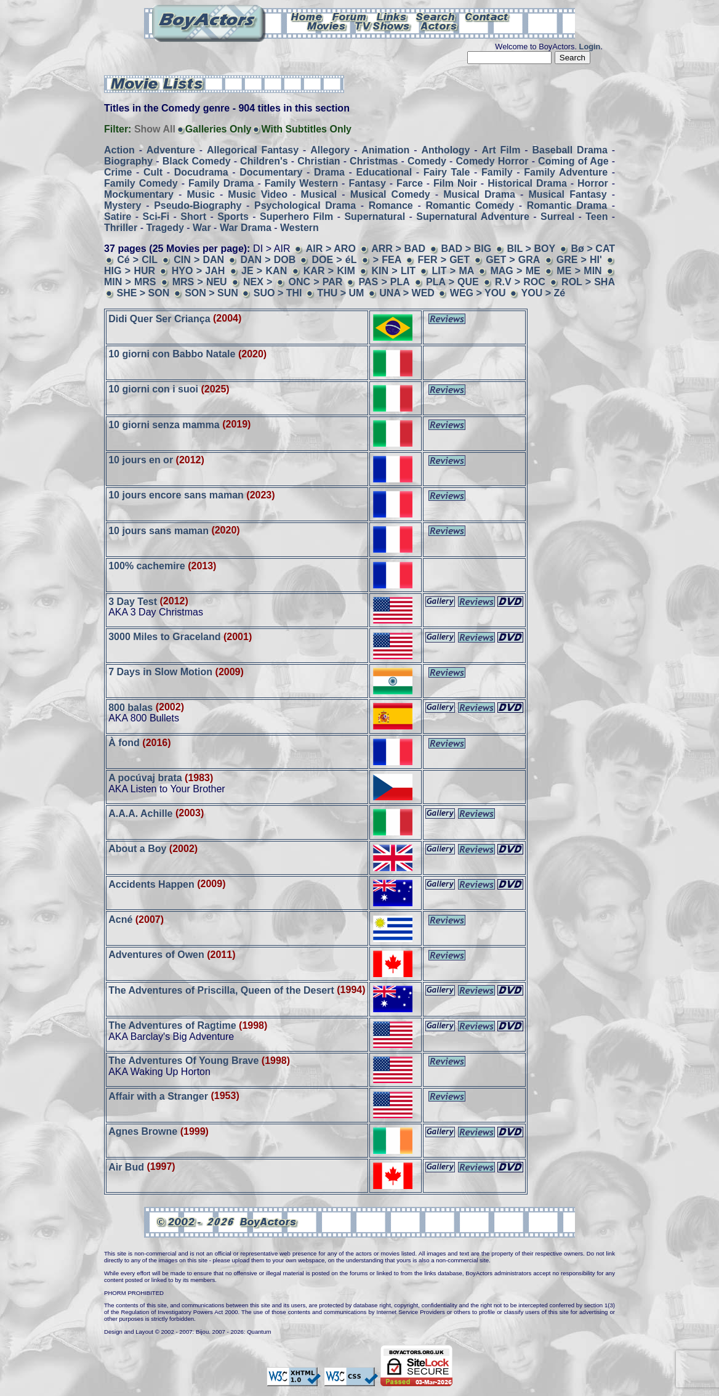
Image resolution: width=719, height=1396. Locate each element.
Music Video (257, 194)
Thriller (120, 227)
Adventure (171, 150)
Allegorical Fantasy (253, 150)
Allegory (330, 150)
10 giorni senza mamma (164, 424)
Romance (391, 205)
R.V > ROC (520, 282)
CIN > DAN (199, 259)
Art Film (501, 150)
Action (119, 150)
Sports (233, 216)
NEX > (259, 282)
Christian (318, 161)
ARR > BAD (398, 248)
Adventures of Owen (156, 954)
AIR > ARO (331, 248)
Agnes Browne (142, 1131)
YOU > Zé (543, 293)
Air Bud (126, 1166)
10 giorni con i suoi (153, 389)
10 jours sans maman (158, 530)
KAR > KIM (329, 271)
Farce (409, 183)
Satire (117, 216)
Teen (596, 216)
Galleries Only (218, 129)
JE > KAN (264, 271)
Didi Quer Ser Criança (159, 318)
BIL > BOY (531, 248)
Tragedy (164, 227)
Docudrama (201, 172)
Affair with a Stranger (158, 1095)
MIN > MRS (130, 282)
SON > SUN (211, 293)
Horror (592, 183)
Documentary (270, 172)
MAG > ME (517, 271)
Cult (153, 172)
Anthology (445, 150)
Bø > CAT (593, 248)
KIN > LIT (393, 271)
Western (299, 227)
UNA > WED (407, 293)
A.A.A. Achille (140, 813)
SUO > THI (278, 293)
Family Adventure (566, 172)
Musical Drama (479, 194)
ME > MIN (578, 271)
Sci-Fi (156, 216)
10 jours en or (140, 460)
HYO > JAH (198, 271)
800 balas (130, 707)
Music (200, 194)
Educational (384, 172)
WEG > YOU (478, 293)
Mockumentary (139, 194)
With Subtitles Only (306, 129)
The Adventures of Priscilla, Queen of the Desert (221, 989)
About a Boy (137, 848)
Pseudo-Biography (197, 205)
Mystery (122, 205)
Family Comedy (141, 183)
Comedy (427, 161)
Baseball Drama (569, 150)
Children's (264, 161)
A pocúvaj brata (145, 778)
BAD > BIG (466, 248)
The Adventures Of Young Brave (183, 1060)
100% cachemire (148, 566)
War (202, 227)
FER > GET (444, 259)
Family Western (301, 183)
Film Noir (455, 183)
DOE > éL (334, 259)
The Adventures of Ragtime (172, 1025)
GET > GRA (513, 259)
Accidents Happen (151, 884)
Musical (319, 194)
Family (497, 172)
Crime (118, 172)
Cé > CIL (137, 259)
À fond (124, 742)
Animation (385, 150)
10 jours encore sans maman (176, 495)
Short (193, 216)
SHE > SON (142, 293)
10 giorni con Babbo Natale (171, 354)
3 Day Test (132, 601)
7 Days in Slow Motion (160, 672)
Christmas (374, 161)
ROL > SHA (588, 282)
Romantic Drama (567, 205)
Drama (329, 172)
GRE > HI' (579, 259)
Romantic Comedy (469, 205)
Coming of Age (573, 161)
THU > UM (341, 293)
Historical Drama (527, 183)
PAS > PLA (384, 282)
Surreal (557, 216)
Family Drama (221, 183)
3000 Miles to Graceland (164, 636)
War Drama (245, 227)
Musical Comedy (390, 194)
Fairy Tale (447, 172)
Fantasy (366, 183)
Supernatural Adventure (472, 216)
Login (590, 46)
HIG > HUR (129, 271)
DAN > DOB (267, 259)
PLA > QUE (452, 282)
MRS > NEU (199, 282)
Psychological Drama (305, 205)
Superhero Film (296, 216)
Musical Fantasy (567, 194)
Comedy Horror (492, 161)
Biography (128, 161)
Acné (120, 919)
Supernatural (374, 216)
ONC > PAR (316, 282)
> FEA (387, 259)
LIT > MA (455, 271)
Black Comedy (197, 161)
